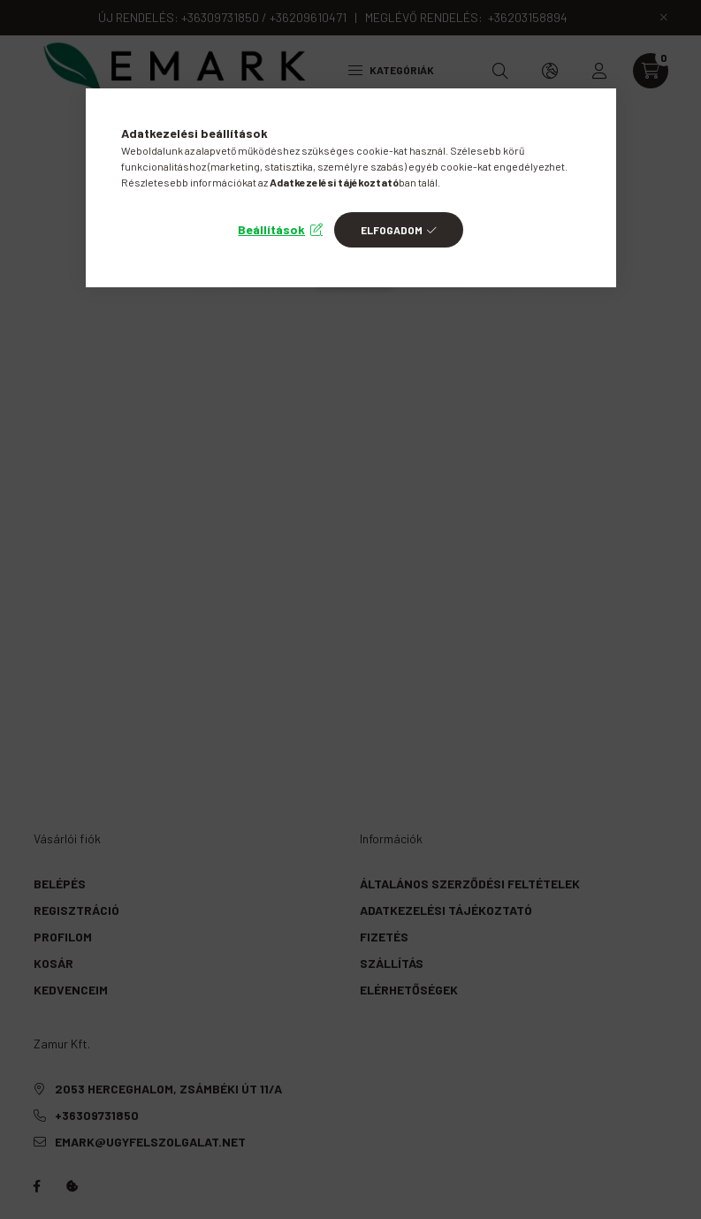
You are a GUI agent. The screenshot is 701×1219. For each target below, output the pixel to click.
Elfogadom (392, 230)
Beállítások (271, 229)
